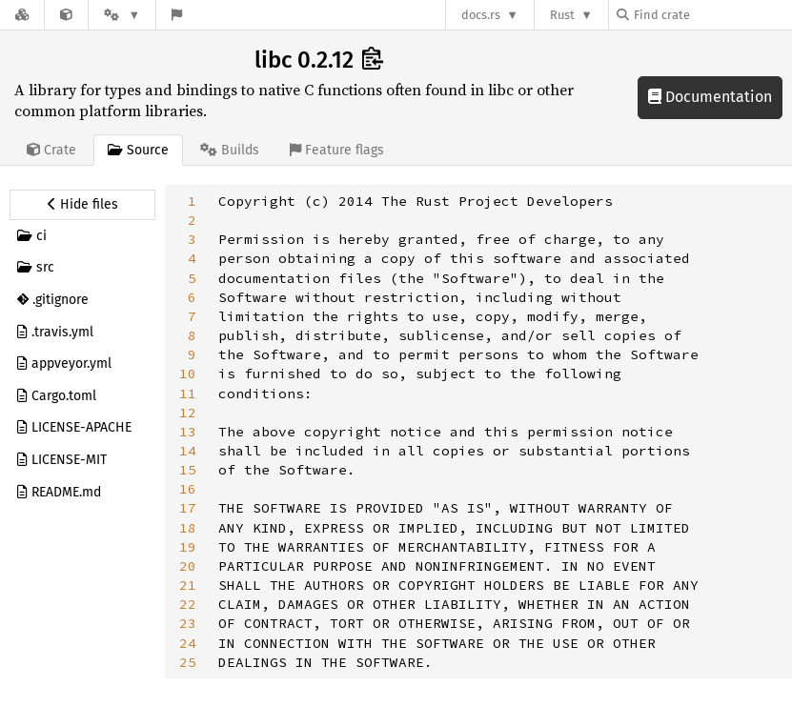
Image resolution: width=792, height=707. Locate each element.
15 (187, 469)
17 (187, 507)
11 (187, 393)
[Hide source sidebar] (82, 205)
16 (187, 488)
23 (187, 623)
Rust (562, 15)
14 (187, 450)
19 (187, 547)
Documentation (710, 97)
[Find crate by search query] (712, 15)
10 (187, 373)
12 (187, 412)
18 (187, 527)
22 (187, 604)
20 (187, 566)
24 (187, 643)
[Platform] (122, 15)
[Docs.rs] (22, 15)
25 (187, 662)
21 (187, 585)
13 (187, 431)
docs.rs (480, 15)
